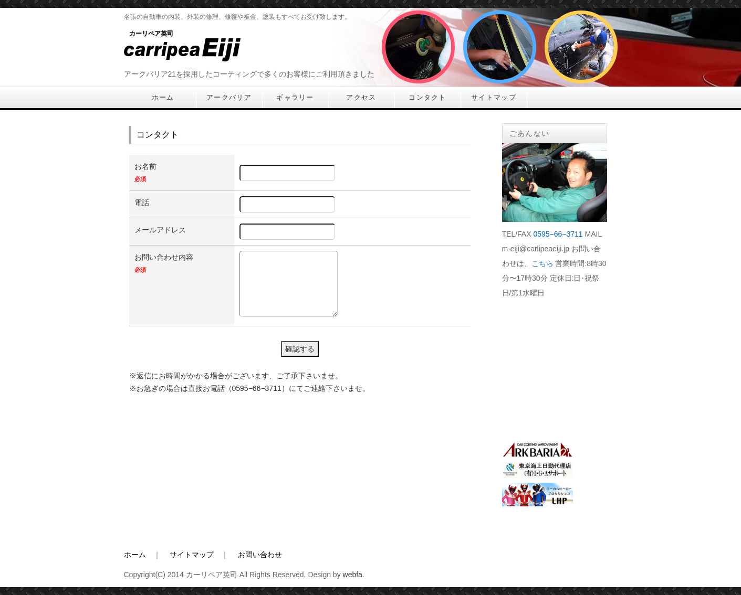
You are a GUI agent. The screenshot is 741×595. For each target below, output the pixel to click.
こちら (542, 263)
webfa (352, 574)
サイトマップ (493, 97)
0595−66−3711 (557, 234)
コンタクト (427, 97)
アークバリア (229, 97)
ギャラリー (295, 97)
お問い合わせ (260, 554)
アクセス (361, 97)
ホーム (163, 97)
